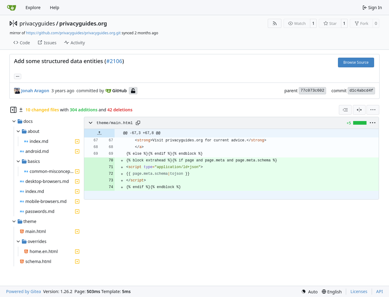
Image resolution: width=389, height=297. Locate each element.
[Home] (11, 7)
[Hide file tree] (13, 110)
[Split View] (359, 110)
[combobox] (345, 110)
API (379, 291)
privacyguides (37, 23)
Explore (33, 7)
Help (54, 7)
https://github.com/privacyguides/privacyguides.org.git (73, 32)
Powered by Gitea (23, 291)
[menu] (373, 110)
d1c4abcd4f (361, 90)
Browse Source (356, 62)
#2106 (114, 61)
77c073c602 (312, 90)
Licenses (358, 291)
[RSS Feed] (275, 23)
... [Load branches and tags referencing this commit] (17, 76)
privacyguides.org (83, 23)
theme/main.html (114, 123)
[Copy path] (138, 123)
